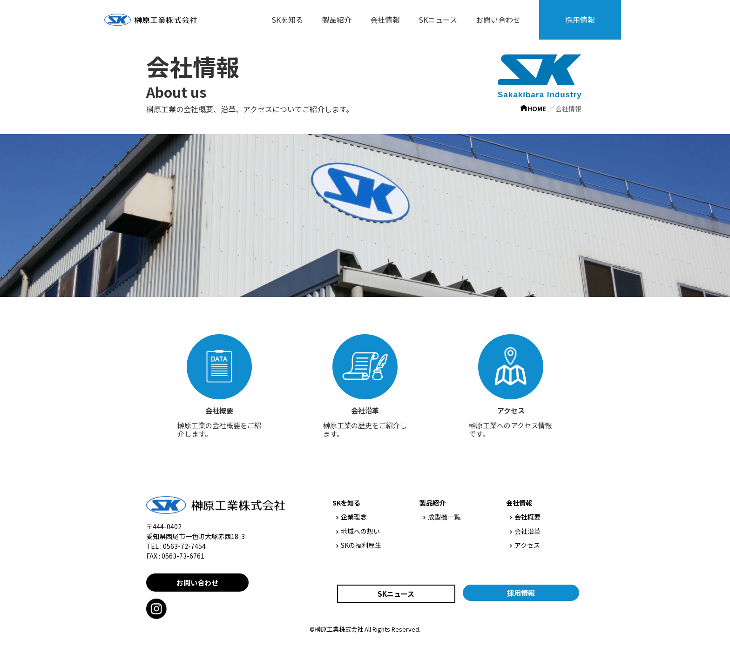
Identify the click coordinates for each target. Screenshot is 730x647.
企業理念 (351, 516)
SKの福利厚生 (358, 545)
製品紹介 (336, 19)
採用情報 (580, 19)
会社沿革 (525, 531)
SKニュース (438, 19)
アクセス (525, 545)
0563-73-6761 (183, 555)
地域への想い (358, 531)
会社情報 (385, 19)
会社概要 (525, 516)
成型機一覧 (441, 516)
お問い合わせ (498, 19)
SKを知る (287, 19)
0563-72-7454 (184, 546)
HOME (533, 108)
